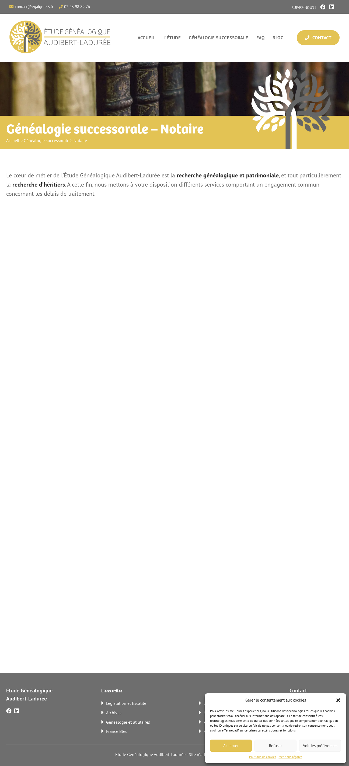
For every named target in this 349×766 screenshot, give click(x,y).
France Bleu (117, 731)
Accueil (146, 38)
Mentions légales (290, 757)
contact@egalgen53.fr (34, 6)
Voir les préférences (320, 745)
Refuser (275, 745)
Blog (278, 38)
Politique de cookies (262, 757)
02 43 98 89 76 (77, 6)
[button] (338, 700)
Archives (113, 712)
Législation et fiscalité (126, 703)
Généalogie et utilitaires (128, 722)
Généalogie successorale (218, 38)
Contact (318, 38)
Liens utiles (112, 690)
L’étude (172, 38)
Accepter (231, 745)
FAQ (260, 38)
